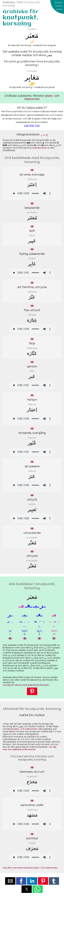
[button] (57, 7)
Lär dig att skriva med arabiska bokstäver (26, 685)
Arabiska (9, 2)
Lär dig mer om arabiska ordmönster (29, 748)
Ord (19, 2)
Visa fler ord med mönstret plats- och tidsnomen (30, 867)
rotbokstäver (39, 147)
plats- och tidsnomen (25, 729)
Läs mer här (32, 125)
